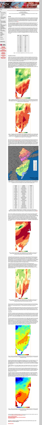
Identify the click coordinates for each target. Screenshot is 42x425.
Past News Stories (11, 423)
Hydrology (2, 15)
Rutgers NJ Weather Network (12, 416)
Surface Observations (3, 13)
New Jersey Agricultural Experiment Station (3, 47)
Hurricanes (1, 26)
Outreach (1, 33)
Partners (1, 37)
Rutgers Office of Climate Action (3, 57)
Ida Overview (2, 27)
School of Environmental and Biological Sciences (3, 50)
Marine (1, 16)
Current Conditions (3, 12)
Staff (1, 35)
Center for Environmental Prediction (3, 53)
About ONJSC (2, 34)
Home (1, 9)
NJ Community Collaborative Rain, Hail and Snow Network (17, 417)
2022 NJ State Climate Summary (2, 30)
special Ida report (17, 139)
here (17, 21)
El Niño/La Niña (2, 25)
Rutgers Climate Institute (3, 55)
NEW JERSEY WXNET (11, 0)
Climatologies (2, 18)
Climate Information (3, 17)
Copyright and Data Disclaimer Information (2, 41)
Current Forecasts (2, 21)
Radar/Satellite (2, 14)
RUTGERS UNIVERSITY (4, 0)
